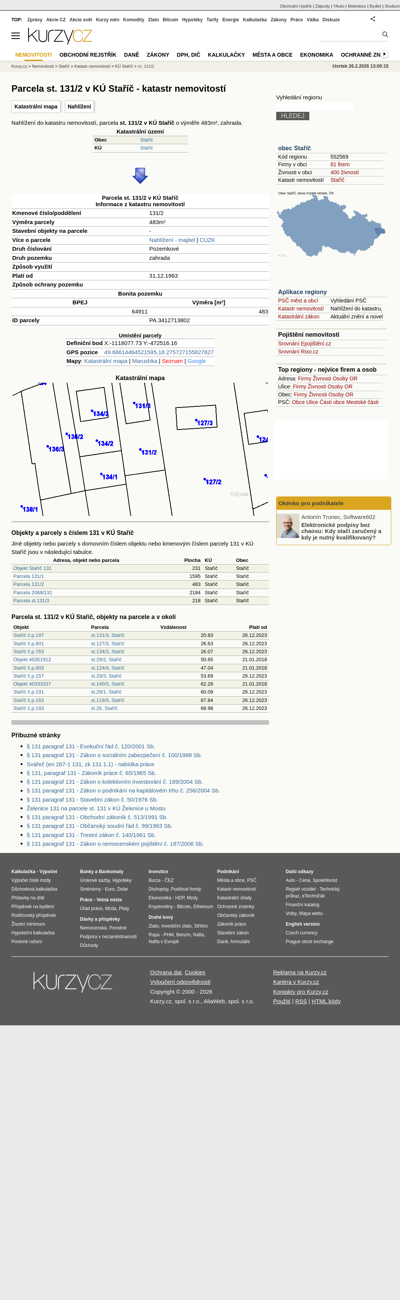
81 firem (340, 164)
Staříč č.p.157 (28, 676)
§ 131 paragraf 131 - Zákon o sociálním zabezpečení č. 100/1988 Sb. (114, 755)
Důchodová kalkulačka (34, 889)
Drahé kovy (161, 917)
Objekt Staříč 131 (32, 568)
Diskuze (331, 19)
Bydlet (375, 6)
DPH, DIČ (188, 55)
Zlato (153, 19)
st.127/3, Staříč (107, 643)
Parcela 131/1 (28, 576)
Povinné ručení (26, 941)
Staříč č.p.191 (28, 692)
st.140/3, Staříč (107, 684)
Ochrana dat (166, 972)
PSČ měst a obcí (298, 301)
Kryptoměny (161, 906)
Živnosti (322, 379)
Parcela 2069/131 (32, 592)
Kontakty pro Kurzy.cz (300, 991)
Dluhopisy (158, 889)
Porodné (117, 928)
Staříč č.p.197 (28, 635)
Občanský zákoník (235, 915)
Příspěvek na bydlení (32, 906)
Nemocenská (93, 928)
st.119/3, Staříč (107, 700)
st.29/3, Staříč (106, 676)
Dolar (122, 889)
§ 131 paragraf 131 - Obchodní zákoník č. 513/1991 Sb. (97, 817)
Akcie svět (81, 19)
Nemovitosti (43, 66)
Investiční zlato (176, 926)
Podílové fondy (186, 889)
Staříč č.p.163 (28, 700)
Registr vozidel (301, 889)
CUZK (207, 240)
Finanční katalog (302, 904)
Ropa (154, 934)
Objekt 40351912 (32, 659)
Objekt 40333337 (32, 684)
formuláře (240, 941)
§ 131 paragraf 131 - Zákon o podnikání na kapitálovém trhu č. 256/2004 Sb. (123, 790)
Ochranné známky (368, 55)
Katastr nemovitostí (301, 309)
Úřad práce (91, 908)
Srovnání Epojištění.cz (304, 344)
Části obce (332, 402)
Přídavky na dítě (28, 898)
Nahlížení (79, 106)
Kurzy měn (107, 19)
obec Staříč (294, 148)
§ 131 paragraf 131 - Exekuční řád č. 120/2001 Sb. (91, 746)
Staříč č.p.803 (28, 668)
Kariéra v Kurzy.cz (296, 982)
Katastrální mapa (36, 106)
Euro (109, 889)
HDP (179, 898)
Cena (304, 880)
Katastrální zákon (298, 316)
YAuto (338, 6)
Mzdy (192, 898)
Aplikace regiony (302, 292)
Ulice (312, 402)
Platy (124, 908)
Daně (131, 55)
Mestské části (362, 402)
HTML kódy (326, 1001)
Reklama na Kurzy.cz (300, 972)
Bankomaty (111, 871)
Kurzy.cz (19, 66)
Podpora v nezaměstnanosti (108, 936)
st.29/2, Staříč (106, 659)
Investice (158, 871)
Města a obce (273, 55)
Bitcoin (170, 19)
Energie (230, 19)
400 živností (344, 172)
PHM (168, 934)
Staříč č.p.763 (28, 651)
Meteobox (357, 6)
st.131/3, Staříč (107, 635)
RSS (301, 1001)
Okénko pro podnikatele (311, 503)
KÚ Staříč (124, 66)
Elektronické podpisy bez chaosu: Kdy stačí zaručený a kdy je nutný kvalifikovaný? (341, 530)
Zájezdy (322, 6)
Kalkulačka (255, 19)
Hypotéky (192, 19)
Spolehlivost (325, 880)
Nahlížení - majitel (172, 240)
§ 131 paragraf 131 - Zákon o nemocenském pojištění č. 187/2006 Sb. (115, 843)
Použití (282, 1001)
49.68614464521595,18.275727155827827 (159, 352)
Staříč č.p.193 (28, 708)
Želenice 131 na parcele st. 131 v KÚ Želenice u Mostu (96, 808)
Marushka (144, 361)
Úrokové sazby (95, 880)
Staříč (146, 140)
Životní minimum (28, 924)
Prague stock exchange (309, 941)
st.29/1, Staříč (106, 692)
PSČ (252, 880)
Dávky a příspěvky (100, 919)
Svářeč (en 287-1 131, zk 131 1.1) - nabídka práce (90, 764)
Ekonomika (316, 55)
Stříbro (201, 926)
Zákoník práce (231, 924)
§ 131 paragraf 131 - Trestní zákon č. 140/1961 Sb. (91, 835)
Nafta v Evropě (164, 941)
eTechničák (313, 896)
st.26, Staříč (104, 708)
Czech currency (301, 933)
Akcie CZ (56, 19)
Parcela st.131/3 (31, 600)
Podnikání (228, 871)
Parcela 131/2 (28, 584)
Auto (290, 880)
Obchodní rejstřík (296, 6)
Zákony (278, 19)
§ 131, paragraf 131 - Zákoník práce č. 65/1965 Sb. (91, 773)
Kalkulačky (226, 55)
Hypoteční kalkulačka (32, 933)
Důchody (89, 945)
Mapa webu (311, 913)
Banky (87, 871)
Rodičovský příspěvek (33, 915)
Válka (312, 19)
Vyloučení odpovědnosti (180, 982)
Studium (392, 6)
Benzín (183, 934)
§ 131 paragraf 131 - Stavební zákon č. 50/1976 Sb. (92, 799)
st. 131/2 (146, 66)
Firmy (304, 379)
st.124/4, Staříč (107, 668)
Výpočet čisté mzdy (31, 880)
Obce (298, 402)
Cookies (195, 972)
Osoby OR (345, 379)
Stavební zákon (233, 933)
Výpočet (48, 871)
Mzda (110, 908)
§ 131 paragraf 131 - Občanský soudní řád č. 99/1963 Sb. (100, 826)
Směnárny (90, 889)
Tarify (212, 19)
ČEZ (169, 880)
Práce (297, 19)
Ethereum (203, 906)
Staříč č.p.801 (28, 643)
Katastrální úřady (234, 898)
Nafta (198, 934)
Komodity (133, 19)
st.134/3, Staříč (107, 651)
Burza (154, 880)
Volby (291, 913)
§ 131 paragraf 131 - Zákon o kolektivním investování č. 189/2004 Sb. (115, 781)
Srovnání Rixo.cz (298, 351)
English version (303, 924)
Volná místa (109, 899)
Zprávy (34, 19)
